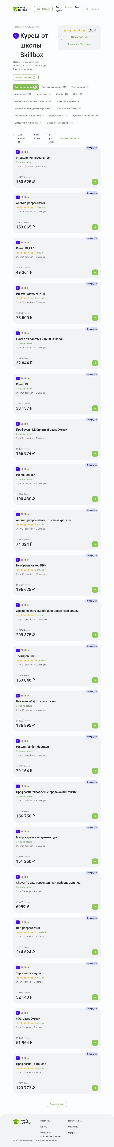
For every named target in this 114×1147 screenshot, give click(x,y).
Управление (23, 94)
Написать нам (75, 1121)
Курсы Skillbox (32, 27)
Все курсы (59, 9)
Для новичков (21, 138)
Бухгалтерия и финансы (28, 122)
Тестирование (80, 87)
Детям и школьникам (86, 115)
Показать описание (22, 69)
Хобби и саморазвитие (60, 122)
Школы (68, 7)
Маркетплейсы (58, 115)
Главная (18, 27)
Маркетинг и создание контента (33, 101)
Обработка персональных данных (51, 1134)
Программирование (54, 87)
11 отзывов (40, 932)
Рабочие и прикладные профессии (33, 108)
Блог (77, 7)
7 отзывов (40, 207)
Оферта (72, 1133)
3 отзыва (39, 524)
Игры (78, 94)
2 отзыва (39, 298)
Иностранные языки (69, 108)
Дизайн (62, 94)
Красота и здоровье (68, 101)
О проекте (73, 1127)
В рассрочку (52, 138)
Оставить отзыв (24, 162)
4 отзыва (39, 977)
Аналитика (44, 94)
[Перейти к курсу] (95, 182)
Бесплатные (37, 137)
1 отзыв (39, 253)
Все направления (26, 87)
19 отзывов (40, 660)
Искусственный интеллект (29, 115)
